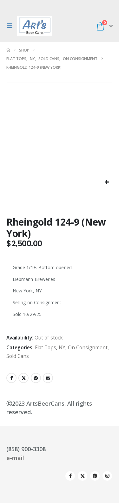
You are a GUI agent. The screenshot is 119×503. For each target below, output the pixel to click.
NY (62, 347)
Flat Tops (45, 347)
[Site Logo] (34, 26)
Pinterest (36, 378)
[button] (11, 25)
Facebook (11, 378)
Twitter (23, 378)
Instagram (107, 476)
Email (48, 378)
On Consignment (88, 347)
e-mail (15, 458)
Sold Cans (17, 356)
